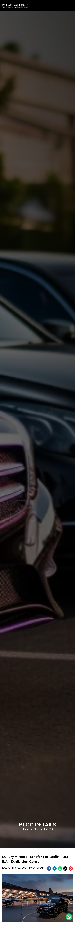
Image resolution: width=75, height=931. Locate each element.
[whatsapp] (60, 869)
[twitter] (65, 869)
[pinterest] (71, 869)
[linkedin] (54, 869)
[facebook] (49, 869)
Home (25, 829)
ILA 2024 (48, 829)
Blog (36, 829)
